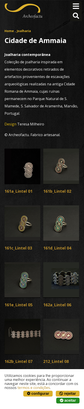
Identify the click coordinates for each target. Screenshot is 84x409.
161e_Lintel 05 (18, 304)
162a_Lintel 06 (57, 304)
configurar (38, 393)
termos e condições (33, 387)
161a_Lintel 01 (18, 191)
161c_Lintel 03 (18, 248)
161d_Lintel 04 (57, 248)
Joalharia (24, 31)
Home (9, 31)
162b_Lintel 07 (18, 361)
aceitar (68, 400)
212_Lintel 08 (56, 361)
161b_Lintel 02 (57, 191)
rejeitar (67, 393)
